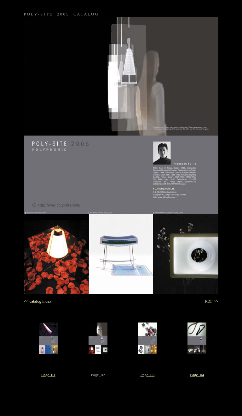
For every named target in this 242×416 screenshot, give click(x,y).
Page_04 (197, 374)
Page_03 (148, 374)
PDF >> (211, 301)
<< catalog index (38, 301)
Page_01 (48, 374)
